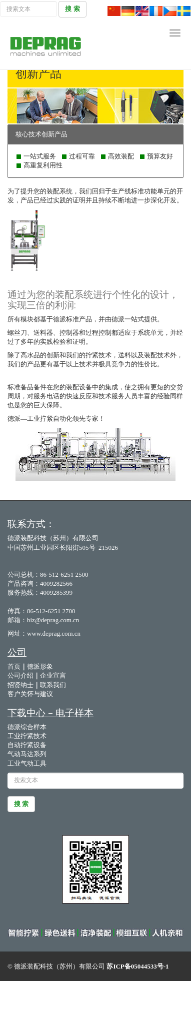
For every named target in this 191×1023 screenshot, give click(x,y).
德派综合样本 (28, 727)
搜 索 (72, 8)
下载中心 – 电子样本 (51, 712)
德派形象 (40, 666)
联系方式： (31, 523)
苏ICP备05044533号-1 (137, 966)
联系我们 (53, 685)
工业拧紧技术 (27, 736)
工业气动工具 (27, 763)
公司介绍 (21, 675)
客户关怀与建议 (31, 694)
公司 (17, 652)
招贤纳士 (21, 685)
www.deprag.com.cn (53, 633)
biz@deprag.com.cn (53, 620)
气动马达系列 (27, 754)
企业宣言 (53, 675)
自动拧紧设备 (27, 745)
